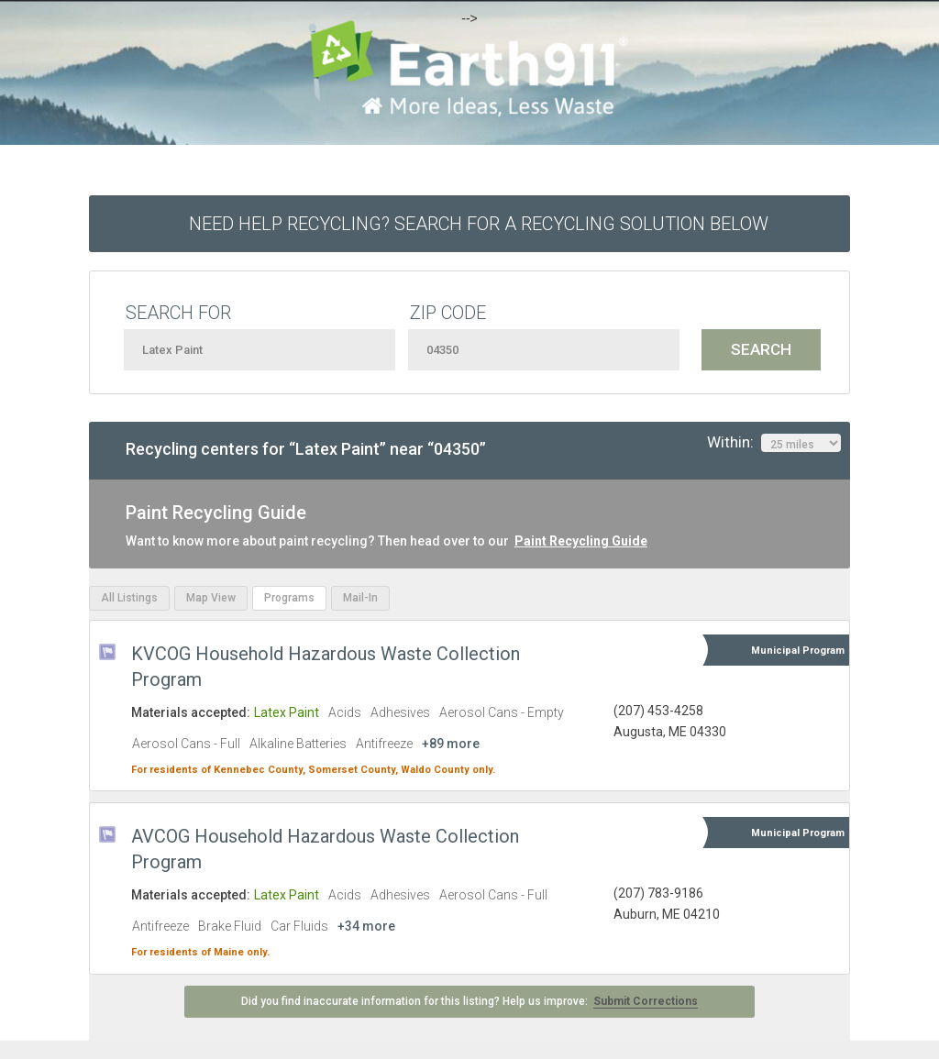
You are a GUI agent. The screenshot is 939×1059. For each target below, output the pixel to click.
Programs (289, 597)
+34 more (366, 926)
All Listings (129, 597)
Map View (211, 597)
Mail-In (360, 597)
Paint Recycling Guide (580, 541)
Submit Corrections (645, 1001)
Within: (774, 443)
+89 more (451, 743)
